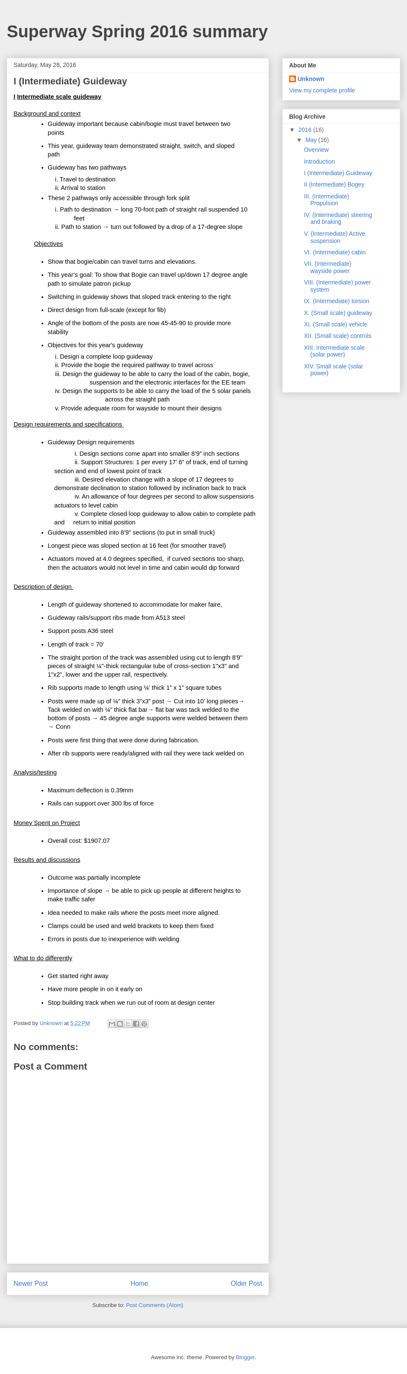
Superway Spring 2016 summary (137, 31)
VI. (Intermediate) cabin (335, 252)
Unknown (311, 78)
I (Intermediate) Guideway (338, 173)
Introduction (319, 161)
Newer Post (31, 1283)
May (311, 140)
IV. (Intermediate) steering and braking (338, 219)
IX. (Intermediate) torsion (336, 301)
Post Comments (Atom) (154, 1305)
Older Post (246, 1283)
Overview (316, 149)
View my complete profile (322, 90)
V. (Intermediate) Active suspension (334, 237)
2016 (305, 129)
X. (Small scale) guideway (338, 312)
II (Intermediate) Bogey (334, 184)
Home (139, 1283)
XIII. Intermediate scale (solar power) (334, 351)
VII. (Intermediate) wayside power (327, 267)
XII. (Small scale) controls (337, 335)
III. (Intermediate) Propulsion (326, 200)
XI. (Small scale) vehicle (335, 324)
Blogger (245, 1357)
